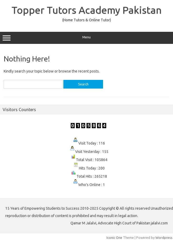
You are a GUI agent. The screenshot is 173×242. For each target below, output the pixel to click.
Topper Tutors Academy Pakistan (87, 10)
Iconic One (114, 237)
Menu (86, 37)
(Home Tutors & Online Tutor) (86, 20)
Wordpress (163, 237)
